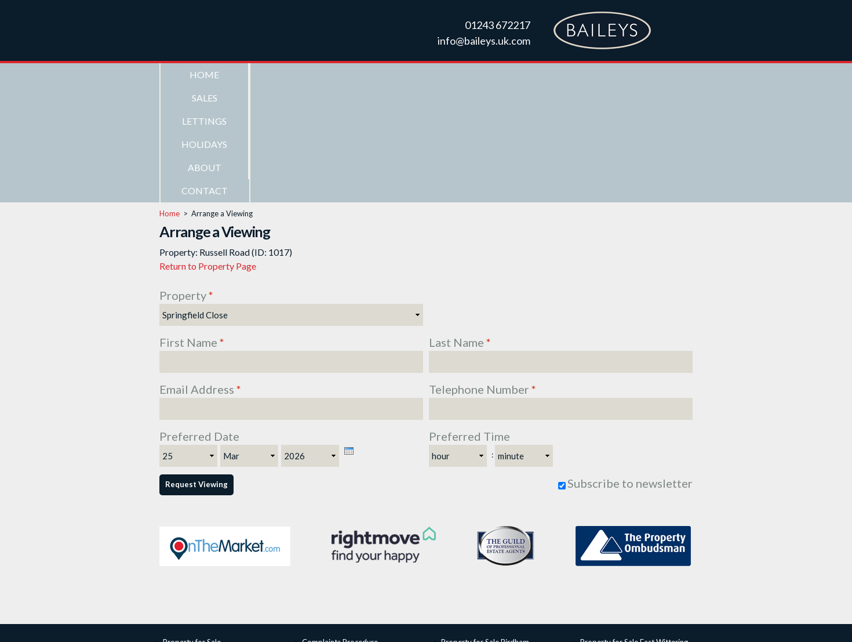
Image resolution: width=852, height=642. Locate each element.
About (559, 74)
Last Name (460, 226)
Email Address (200, 273)
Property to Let (189, 551)
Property (186, 179)
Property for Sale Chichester (489, 551)
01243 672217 (497, 25)
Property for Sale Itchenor (624, 538)
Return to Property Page (207, 149)
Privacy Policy (550, 621)
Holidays (470, 74)
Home (204, 74)
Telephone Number (482, 273)
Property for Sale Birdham (485, 526)
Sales (293, 74)
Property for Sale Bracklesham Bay (499, 538)
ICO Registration (330, 538)
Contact (648, 74)
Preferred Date (199, 320)
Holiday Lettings (190, 564)
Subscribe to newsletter (630, 367)
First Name (191, 226)
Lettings (381, 74)
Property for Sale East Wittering (634, 526)
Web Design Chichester (481, 621)
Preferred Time (469, 320)
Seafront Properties (196, 538)
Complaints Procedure (340, 526)
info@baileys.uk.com (484, 40)
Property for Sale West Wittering (635, 551)
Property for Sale (192, 526)
